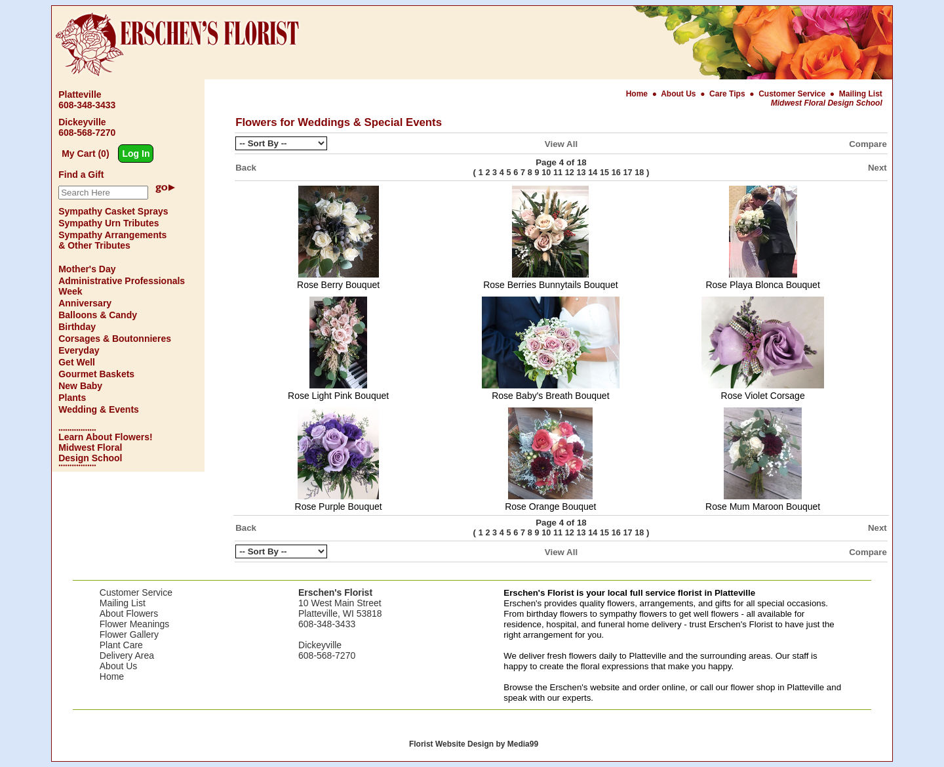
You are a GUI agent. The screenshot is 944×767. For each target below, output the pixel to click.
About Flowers (129, 613)
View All (561, 144)
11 (557, 172)
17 (628, 172)
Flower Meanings (135, 624)
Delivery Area (127, 655)
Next (877, 168)
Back (245, 168)
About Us (679, 93)
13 (581, 172)
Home (638, 93)
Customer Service (791, 93)
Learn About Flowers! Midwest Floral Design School (105, 447)
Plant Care (121, 645)
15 (604, 172)
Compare (868, 144)
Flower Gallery (129, 634)
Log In (135, 153)
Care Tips (727, 93)
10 (546, 172)
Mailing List (860, 93)
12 (569, 172)
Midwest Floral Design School (826, 103)
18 (639, 172)
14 (592, 172)
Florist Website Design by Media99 (473, 744)
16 (616, 172)
